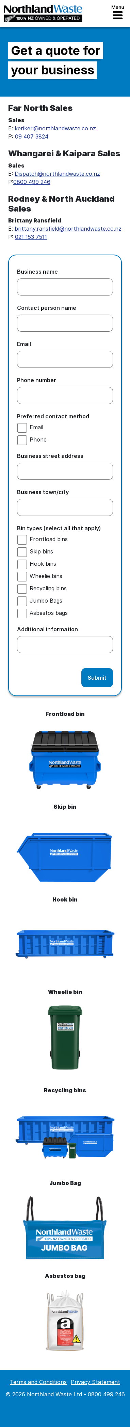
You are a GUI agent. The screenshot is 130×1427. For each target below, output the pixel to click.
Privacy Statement (95, 1382)
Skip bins (41, 551)
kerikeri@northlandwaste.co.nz (55, 128)
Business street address (52, 455)
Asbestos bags (49, 612)
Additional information (47, 629)
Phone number (39, 380)
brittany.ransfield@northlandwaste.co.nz (68, 228)
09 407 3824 (31, 136)
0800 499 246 (31, 181)
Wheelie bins (46, 576)
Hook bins (43, 563)
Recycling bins (48, 588)
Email (26, 344)
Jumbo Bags (46, 600)
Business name (40, 271)
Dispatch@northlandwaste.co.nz (57, 173)
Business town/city (45, 492)
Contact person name (49, 307)
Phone (38, 439)
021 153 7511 (31, 236)
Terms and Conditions (38, 1382)
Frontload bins (49, 539)
